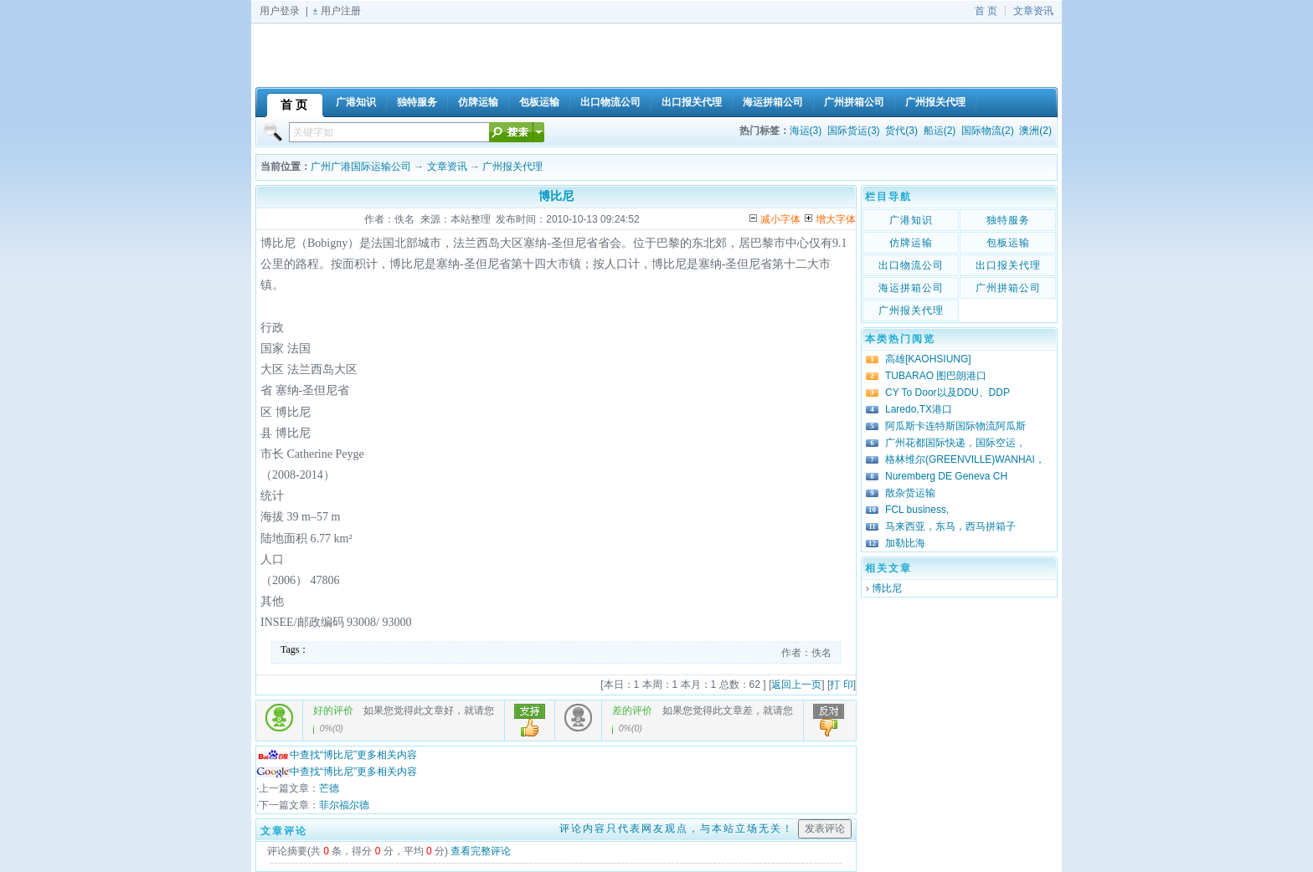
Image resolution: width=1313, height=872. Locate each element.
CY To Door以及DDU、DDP (947, 392)
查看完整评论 (481, 851)
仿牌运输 (911, 243)
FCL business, (917, 510)
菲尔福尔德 (344, 805)
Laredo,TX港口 (918, 409)
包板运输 (1008, 243)
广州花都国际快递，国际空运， (955, 443)
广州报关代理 (512, 166)
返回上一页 (796, 684)
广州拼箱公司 (1008, 288)
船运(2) (940, 130)
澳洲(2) (1035, 130)
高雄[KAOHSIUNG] (928, 359)
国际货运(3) (853, 130)
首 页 (986, 11)
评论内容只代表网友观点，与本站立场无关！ (676, 828)
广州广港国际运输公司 (361, 166)
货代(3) (901, 130)
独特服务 (1008, 220)
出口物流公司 (911, 265)
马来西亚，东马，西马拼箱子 (950, 526)
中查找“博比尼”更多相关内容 (336, 755)
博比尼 (887, 588)
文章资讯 (1033, 11)
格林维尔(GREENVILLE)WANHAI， (965, 459)
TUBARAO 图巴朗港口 (935, 376)
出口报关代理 (1008, 265)
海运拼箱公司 (911, 288)
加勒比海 (905, 543)
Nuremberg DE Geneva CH (946, 476)
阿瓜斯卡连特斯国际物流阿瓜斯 (955, 426)
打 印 (841, 684)
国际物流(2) (987, 130)
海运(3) (806, 130)
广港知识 (911, 220)
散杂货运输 (910, 493)
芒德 (329, 788)
